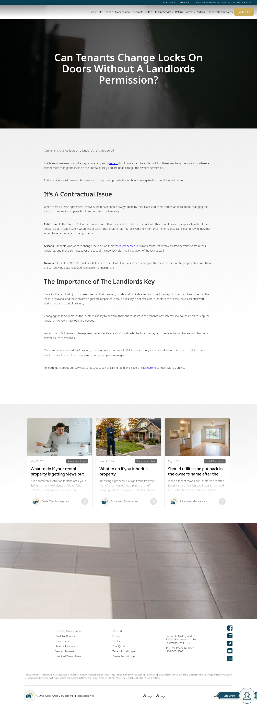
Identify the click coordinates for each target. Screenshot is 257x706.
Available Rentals (142, 12)
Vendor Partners (64, 651)
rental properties (124, 246)
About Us (96, 12)
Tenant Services (163, 12)
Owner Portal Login (123, 656)
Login (148, 696)
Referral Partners (185, 12)
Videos (201, 12)
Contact (116, 641)
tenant (113, 163)
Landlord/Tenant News (68, 656)
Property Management (117, 12)
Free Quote (118, 646)
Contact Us (244, 12)
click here (147, 368)
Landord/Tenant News (219, 12)
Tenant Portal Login (123, 651)
